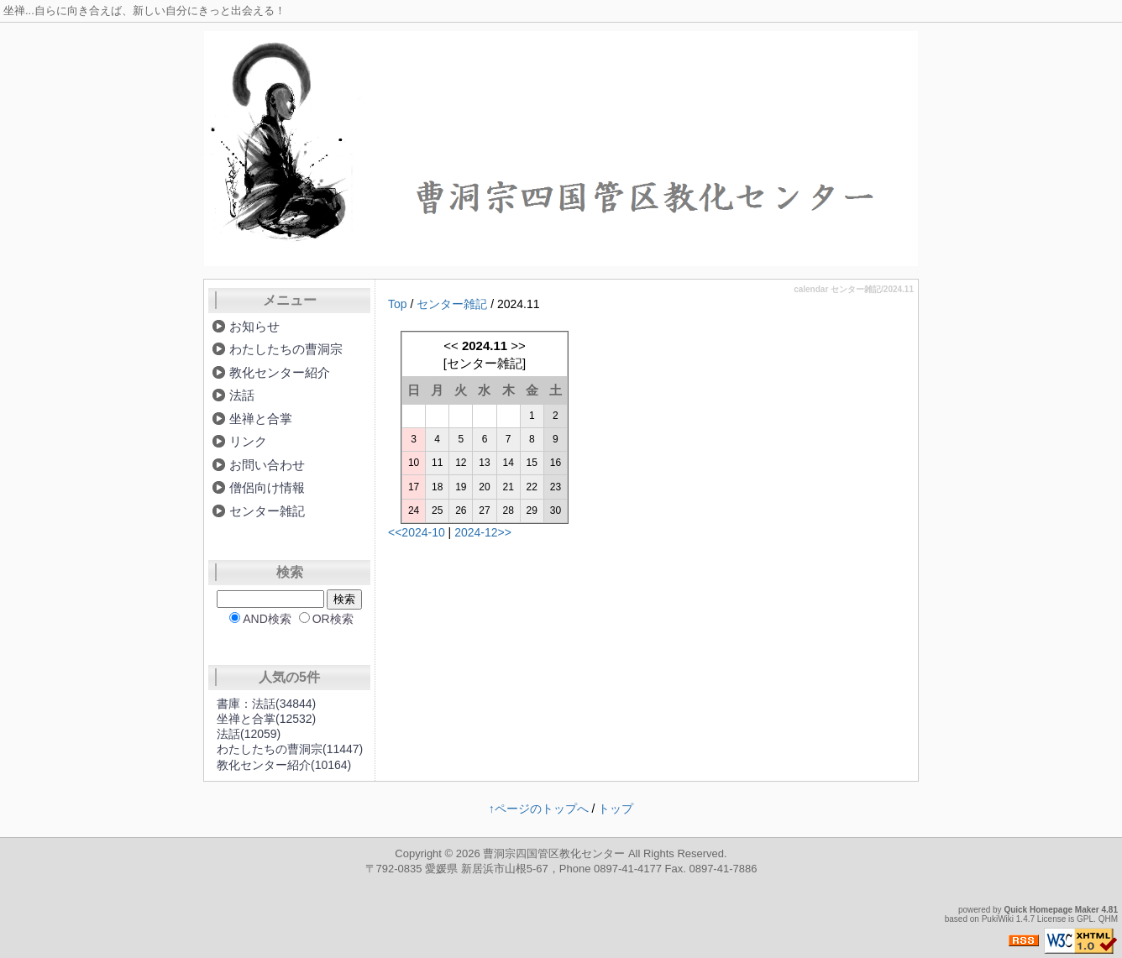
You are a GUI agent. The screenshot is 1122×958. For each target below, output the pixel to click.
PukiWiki (998, 919)
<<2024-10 (416, 532)
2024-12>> (482, 532)
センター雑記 (452, 304)
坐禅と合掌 (260, 418)
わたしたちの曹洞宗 (286, 349)
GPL (1085, 919)
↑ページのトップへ (539, 808)
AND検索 (267, 619)
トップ (615, 808)
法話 (241, 395)
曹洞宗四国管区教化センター (554, 853)
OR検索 (333, 619)
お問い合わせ (267, 465)
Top (397, 304)
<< (451, 345)
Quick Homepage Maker (1051, 909)
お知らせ (254, 326)
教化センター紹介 (279, 372)
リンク (248, 441)
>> (518, 345)
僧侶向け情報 (267, 487)
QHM (1108, 919)
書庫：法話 (266, 703)
